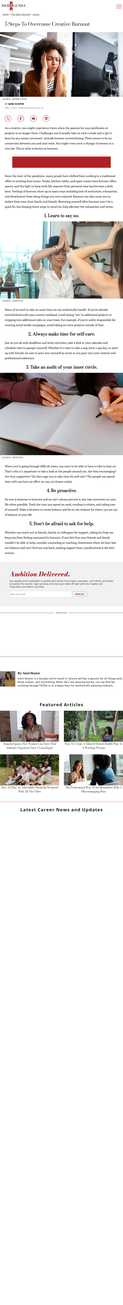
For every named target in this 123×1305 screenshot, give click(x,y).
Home (5, 14)
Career (36, 14)
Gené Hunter (16, 103)
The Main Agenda (20, 14)
